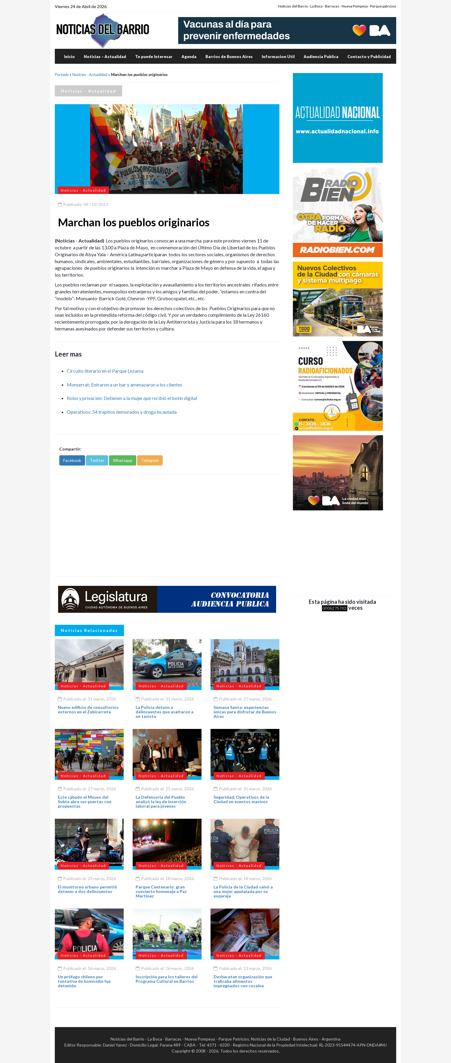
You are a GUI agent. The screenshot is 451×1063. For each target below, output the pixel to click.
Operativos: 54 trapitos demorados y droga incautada (122, 412)
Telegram (150, 460)
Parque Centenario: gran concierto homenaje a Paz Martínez (161, 891)
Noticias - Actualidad (89, 74)
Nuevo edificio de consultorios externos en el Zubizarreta (88, 709)
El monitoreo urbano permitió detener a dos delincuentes (87, 889)
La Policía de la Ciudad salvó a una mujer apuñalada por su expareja (243, 891)
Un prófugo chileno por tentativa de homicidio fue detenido (84, 981)
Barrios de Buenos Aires (229, 56)
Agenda (188, 56)
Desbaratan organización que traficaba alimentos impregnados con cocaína (243, 981)
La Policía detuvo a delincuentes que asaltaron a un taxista (164, 712)
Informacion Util (278, 56)
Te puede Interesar (153, 56)
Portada (62, 74)
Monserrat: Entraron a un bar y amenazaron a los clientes (124, 384)
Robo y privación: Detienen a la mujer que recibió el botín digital (132, 398)
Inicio (69, 56)
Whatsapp (122, 460)
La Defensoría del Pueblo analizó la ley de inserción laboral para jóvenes (161, 801)
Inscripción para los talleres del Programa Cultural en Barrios (167, 979)
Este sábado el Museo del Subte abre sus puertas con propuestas (84, 801)
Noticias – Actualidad (105, 56)
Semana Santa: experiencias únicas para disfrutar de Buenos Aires (245, 712)
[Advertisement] (167, 526)
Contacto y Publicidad (369, 56)
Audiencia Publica (321, 56)
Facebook (72, 460)
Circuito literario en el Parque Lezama (105, 371)
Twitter (97, 460)
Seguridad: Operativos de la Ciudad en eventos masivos (241, 799)
